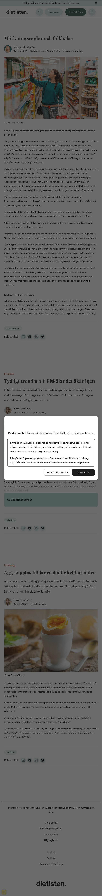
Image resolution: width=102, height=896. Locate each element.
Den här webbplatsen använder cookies (30, 433)
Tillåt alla (83, 472)
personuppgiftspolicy (36, 458)
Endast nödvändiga (57, 472)
